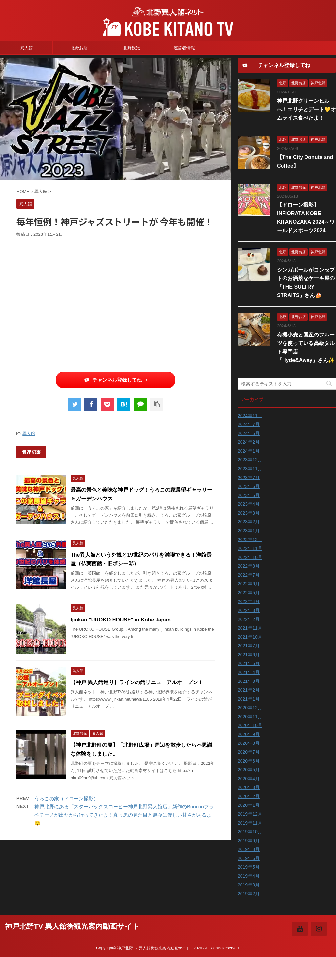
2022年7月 (249, 575)
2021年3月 (249, 681)
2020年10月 (250, 725)
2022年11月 (250, 548)
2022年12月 (250, 539)
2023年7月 (249, 477)
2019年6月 (249, 858)
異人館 (26, 47)
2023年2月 (249, 521)
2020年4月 (249, 778)
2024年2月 (249, 442)
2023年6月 (249, 486)
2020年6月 (249, 761)
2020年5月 (249, 769)
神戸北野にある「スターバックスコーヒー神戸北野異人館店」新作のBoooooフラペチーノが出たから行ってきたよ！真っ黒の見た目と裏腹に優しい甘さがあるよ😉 (124, 815)
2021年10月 (250, 637)
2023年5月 (249, 495)
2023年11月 (250, 468)
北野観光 (131, 47)
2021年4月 (249, 672)
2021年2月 (249, 690)
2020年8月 (249, 743)
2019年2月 (249, 893)
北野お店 (79, 47)
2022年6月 (249, 583)
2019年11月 (250, 822)
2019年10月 (250, 831)
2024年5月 (249, 433)
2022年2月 (249, 619)
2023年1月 (249, 530)
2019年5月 (249, 867)
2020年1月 (249, 805)
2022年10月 (250, 557)
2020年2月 (249, 796)
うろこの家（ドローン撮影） (66, 798)
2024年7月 (249, 424)
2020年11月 (250, 716)
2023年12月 (250, 459)
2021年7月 (249, 645)
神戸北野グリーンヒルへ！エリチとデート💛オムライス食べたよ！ (306, 109)
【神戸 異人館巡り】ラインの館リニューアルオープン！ (137, 682)
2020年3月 (249, 787)
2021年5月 (249, 663)
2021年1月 (249, 699)
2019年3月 (249, 884)
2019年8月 (249, 849)
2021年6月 (249, 654)
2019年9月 (249, 840)
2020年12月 (250, 707)
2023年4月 (249, 504)
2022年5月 (249, 592)
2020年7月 (249, 752)
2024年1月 (249, 451)
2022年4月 (249, 601)
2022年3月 (249, 610)
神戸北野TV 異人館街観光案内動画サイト (72, 926)
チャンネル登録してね (115, 380)
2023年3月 (249, 513)
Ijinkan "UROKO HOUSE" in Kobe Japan (121, 619)
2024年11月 (250, 415)
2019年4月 (249, 876)
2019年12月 (250, 814)
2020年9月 (249, 734)
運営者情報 (184, 47)
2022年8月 (249, 566)
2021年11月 (250, 628)
